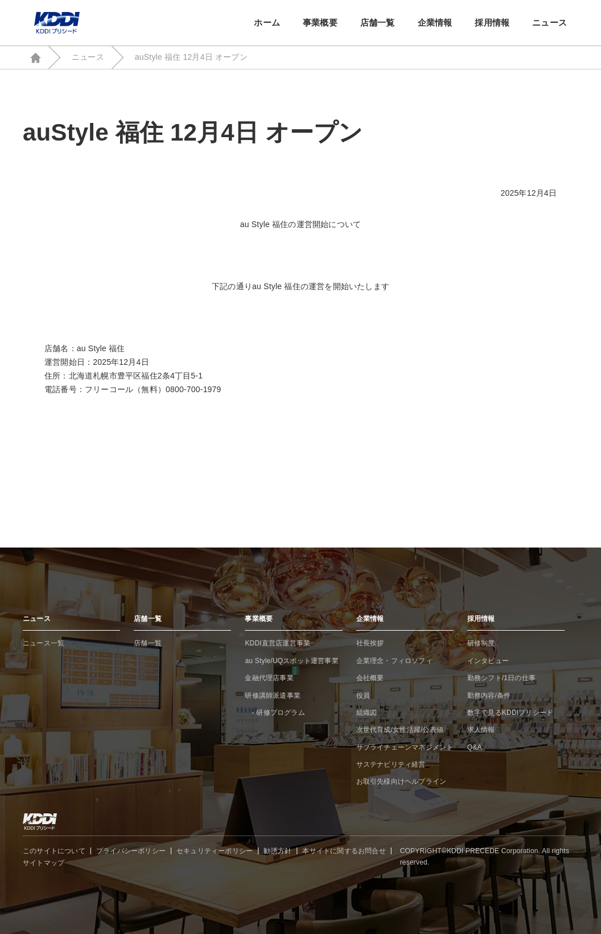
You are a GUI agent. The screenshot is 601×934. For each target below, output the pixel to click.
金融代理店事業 (269, 678)
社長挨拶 (370, 643)
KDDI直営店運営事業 (277, 643)
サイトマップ (43, 863)
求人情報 (481, 730)
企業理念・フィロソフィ (394, 661)
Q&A (474, 747)
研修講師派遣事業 (272, 696)
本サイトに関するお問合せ (343, 851)
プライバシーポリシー (131, 851)
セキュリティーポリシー (214, 851)
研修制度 (481, 643)
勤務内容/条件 (489, 696)
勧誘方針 (277, 851)
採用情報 (492, 22)
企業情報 (435, 22)
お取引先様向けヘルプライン (401, 781)
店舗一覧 (377, 22)
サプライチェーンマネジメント (405, 747)
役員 (363, 696)
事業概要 (320, 22)
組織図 (366, 713)
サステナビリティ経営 (391, 764)
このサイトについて (54, 851)
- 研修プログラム (274, 713)
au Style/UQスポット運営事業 (292, 661)
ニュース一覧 (43, 643)
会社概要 (370, 678)
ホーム (267, 22)
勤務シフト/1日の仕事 (501, 678)
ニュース (549, 22)
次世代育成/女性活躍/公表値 (399, 730)
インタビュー (488, 661)
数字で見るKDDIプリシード (510, 713)
